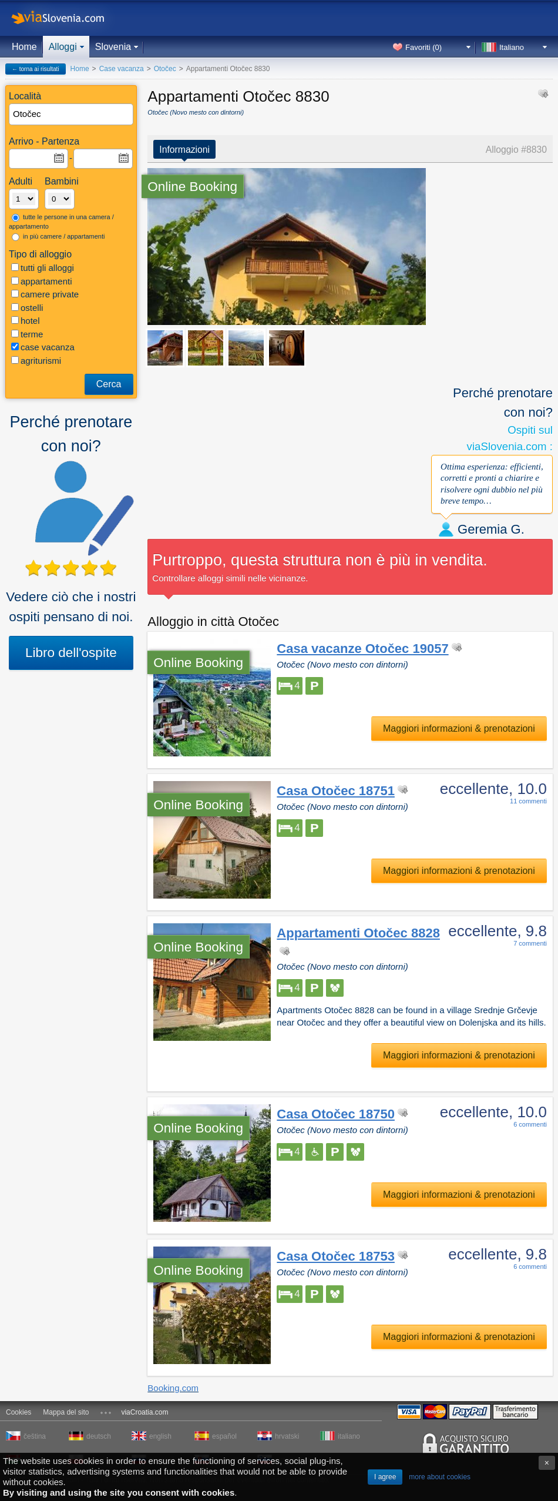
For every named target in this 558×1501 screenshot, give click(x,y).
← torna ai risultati (35, 69)
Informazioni (184, 150)
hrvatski (287, 1436)
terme (27, 334)
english (160, 1436)
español (224, 1436)
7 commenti (530, 943)
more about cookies (439, 1477)
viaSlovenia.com (67, 18)
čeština (34, 1436)
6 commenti (530, 1124)
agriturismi (36, 361)
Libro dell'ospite (71, 652)
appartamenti (41, 281)
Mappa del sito (66, 1412)
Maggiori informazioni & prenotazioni (459, 728)
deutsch (98, 1436)
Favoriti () (423, 47)
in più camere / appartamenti (58, 237)
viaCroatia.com (144, 1412)
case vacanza (43, 347)
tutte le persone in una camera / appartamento (61, 221)
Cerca (109, 384)
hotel (25, 321)
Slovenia (113, 47)
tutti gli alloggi (42, 268)
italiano (349, 1436)
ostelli (27, 308)
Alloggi (63, 47)
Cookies (18, 1412)
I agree (385, 1477)
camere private (45, 294)
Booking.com (173, 1388)
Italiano (511, 47)
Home (24, 47)
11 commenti (528, 801)
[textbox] (71, 114)
